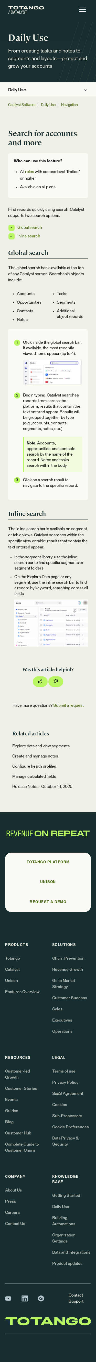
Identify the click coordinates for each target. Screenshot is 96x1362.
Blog (9, 1122)
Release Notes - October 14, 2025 (42, 787)
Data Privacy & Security (65, 1141)
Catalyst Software (21, 105)
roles (29, 172)
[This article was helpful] (40, 681)
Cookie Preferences (70, 1127)
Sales (57, 1009)
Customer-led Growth (17, 1074)
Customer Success (69, 998)
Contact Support (76, 1298)
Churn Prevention (68, 958)
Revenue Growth (67, 970)
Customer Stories (21, 1089)
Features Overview (22, 992)
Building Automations (63, 1221)
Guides (11, 1111)
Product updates (67, 1264)
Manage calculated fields (34, 776)
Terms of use (64, 1071)
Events (11, 1100)
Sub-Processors (67, 1116)
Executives (62, 1020)
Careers (12, 1213)
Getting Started (66, 1196)
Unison (11, 981)
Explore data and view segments (41, 746)
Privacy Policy (65, 1082)
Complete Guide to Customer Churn (22, 1147)
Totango (12, 958)
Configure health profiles (34, 766)
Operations (62, 1031)
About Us (13, 1190)
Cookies (59, 1105)
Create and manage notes (35, 756)
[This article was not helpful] (55, 681)
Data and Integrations (71, 1252)
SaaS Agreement (67, 1094)
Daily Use (17, 90)
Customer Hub (18, 1133)
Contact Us (15, 1224)
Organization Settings (64, 1238)
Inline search (28, 236)
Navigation (69, 105)
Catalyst (12, 970)
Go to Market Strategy (63, 984)
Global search (29, 228)
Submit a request (68, 705)
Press (10, 1201)
